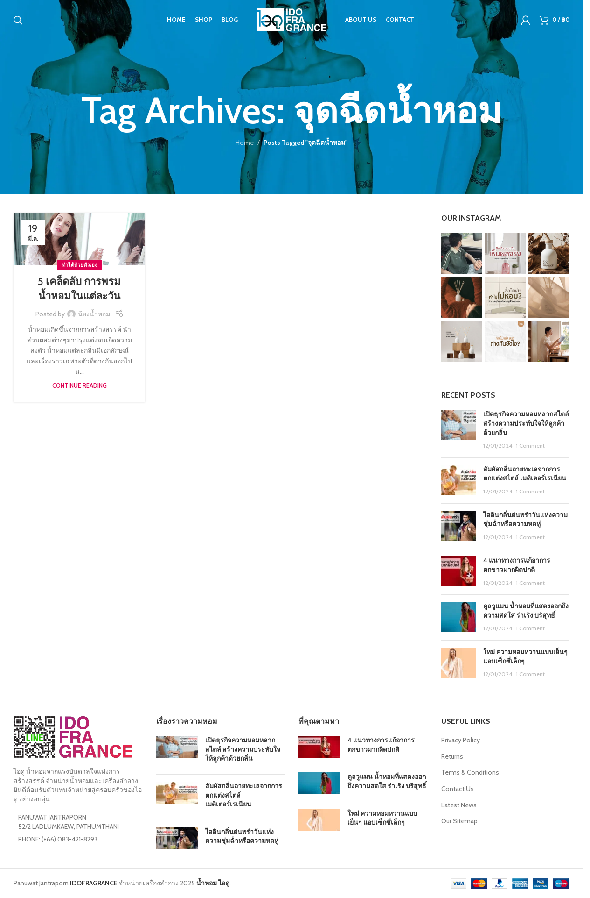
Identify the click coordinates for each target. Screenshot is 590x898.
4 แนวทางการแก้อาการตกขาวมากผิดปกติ (516, 565)
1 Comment (530, 445)
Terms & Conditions (470, 772)
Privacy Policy (460, 740)
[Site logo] (291, 20)
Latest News (459, 805)
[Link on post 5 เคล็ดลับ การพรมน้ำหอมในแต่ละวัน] (79, 239)
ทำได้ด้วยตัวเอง (79, 265)
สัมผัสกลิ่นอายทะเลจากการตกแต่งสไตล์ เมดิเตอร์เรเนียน (524, 474)
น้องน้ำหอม (94, 314)
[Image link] (73, 736)
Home (245, 142)
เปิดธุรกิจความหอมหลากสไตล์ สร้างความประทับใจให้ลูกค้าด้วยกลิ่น (526, 423)
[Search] (18, 21)
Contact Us (457, 788)
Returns (452, 756)
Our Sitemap (459, 821)
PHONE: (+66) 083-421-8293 (57, 839)
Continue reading (79, 385)
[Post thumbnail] (458, 430)
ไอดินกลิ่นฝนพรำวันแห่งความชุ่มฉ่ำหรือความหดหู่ (525, 519)
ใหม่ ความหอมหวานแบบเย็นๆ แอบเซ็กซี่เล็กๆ (382, 818)
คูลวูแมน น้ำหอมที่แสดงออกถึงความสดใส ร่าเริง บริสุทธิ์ (526, 611)
